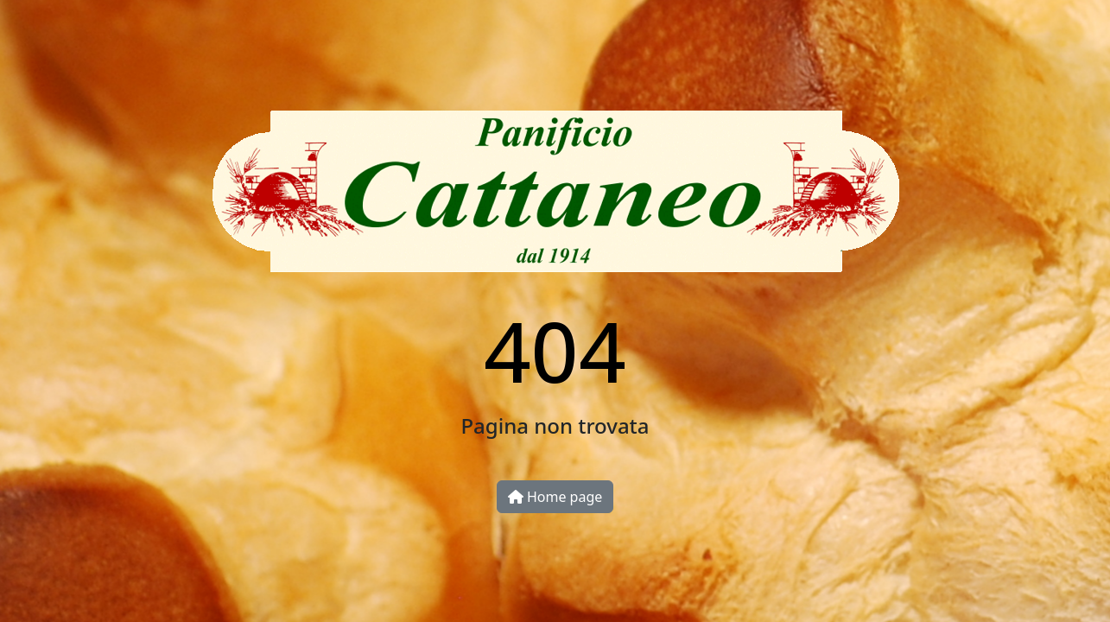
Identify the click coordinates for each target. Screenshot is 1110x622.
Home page (555, 496)
